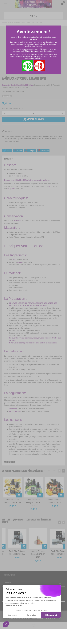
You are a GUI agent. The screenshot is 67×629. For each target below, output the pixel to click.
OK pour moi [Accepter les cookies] (51, 615)
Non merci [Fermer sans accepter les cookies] (12, 615)
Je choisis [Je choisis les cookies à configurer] (31, 615)
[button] (5, 624)
